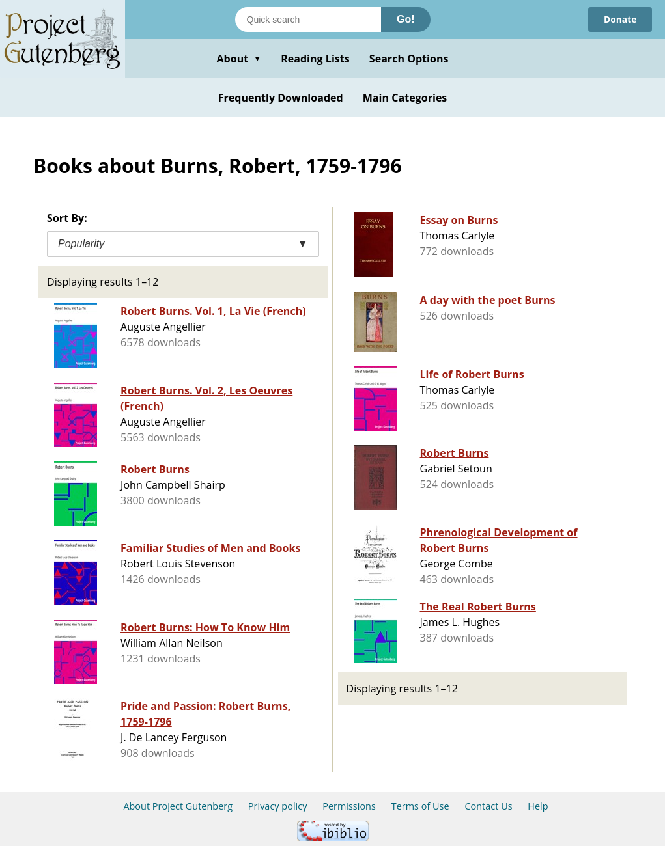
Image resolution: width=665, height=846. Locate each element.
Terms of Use (420, 806)
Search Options (409, 58)
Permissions (349, 806)
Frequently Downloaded (280, 97)
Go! (406, 19)
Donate (619, 19)
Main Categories (405, 97)
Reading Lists (315, 58)
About (238, 58)
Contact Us (488, 806)
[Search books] (308, 19)
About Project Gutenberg (178, 806)
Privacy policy (277, 806)
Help (538, 806)
